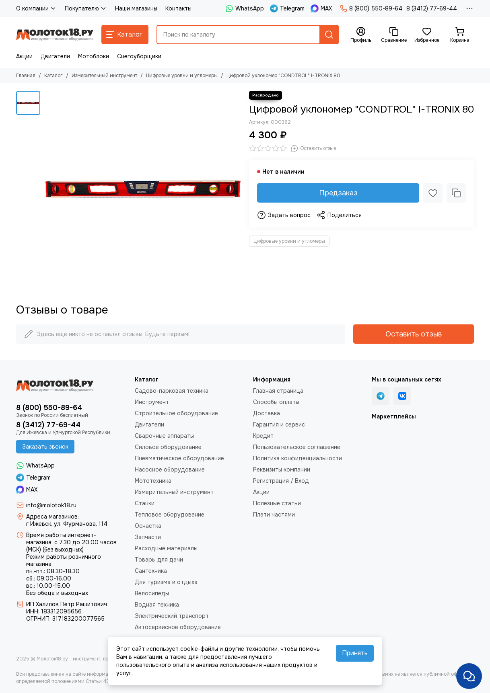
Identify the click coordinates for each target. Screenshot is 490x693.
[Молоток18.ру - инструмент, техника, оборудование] (54, 34)
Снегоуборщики (139, 56)
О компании (36, 8)
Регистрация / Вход (281, 480)
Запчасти (148, 537)
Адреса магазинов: (52, 516)
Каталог (53, 75)
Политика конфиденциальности (297, 458)
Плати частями (274, 514)
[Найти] (329, 34)
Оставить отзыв (413, 334)
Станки (144, 503)
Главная (25, 75)
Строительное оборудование (176, 413)
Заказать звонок (45, 446)
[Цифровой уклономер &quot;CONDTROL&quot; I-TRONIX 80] (142, 189)
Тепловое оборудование (169, 514)
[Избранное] (427, 35)
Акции (24, 56)
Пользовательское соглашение (296, 447)
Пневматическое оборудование (179, 458)
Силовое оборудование (168, 447)
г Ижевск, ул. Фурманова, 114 (66, 523)
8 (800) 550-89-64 (371, 8)
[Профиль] (361, 35)
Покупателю (86, 8)
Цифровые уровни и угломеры (182, 75)
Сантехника (151, 570)
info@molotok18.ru (51, 505)
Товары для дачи (159, 559)
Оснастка (148, 525)
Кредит (263, 435)
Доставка (266, 413)
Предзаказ (338, 193)
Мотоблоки (93, 56)
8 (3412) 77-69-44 (431, 8)
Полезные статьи (277, 503)
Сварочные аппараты (164, 435)
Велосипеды (152, 593)
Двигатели (55, 56)
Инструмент (152, 402)
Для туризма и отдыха (166, 582)
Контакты (178, 8)
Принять (355, 653)
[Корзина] (460, 35)
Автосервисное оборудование (178, 627)
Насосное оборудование (170, 469)
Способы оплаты (276, 402)
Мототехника (153, 480)
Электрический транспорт (172, 615)
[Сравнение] (394, 35)
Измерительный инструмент (104, 75)
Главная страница (278, 390)
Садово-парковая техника (171, 390)
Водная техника (157, 604)
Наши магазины (136, 8)
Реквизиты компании (281, 469)
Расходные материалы (166, 548)
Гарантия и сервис (279, 424)
